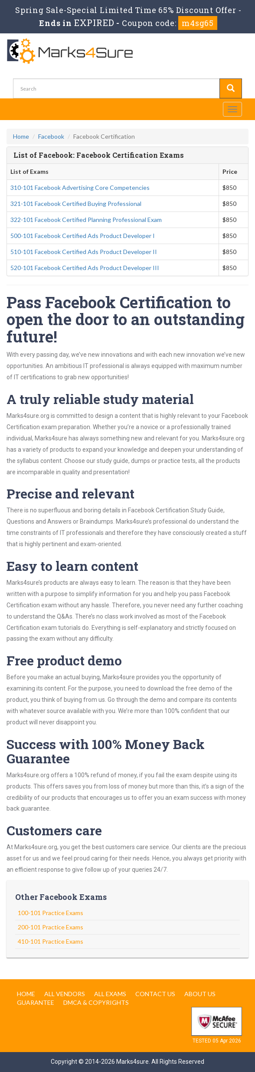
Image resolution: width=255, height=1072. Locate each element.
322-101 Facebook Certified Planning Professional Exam (86, 219)
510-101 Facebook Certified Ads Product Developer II (83, 251)
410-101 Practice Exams (50, 941)
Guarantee (35, 1002)
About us (200, 993)
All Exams (110, 993)
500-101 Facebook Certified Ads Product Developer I (82, 235)
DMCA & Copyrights (96, 1002)
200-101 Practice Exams (50, 927)
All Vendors (64, 993)
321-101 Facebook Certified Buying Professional (75, 203)
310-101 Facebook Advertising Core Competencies (80, 187)
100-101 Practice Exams (50, 912)
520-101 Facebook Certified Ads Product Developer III (84, 267)
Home (21, 136)
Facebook (51, 136)
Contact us (155, 993)
